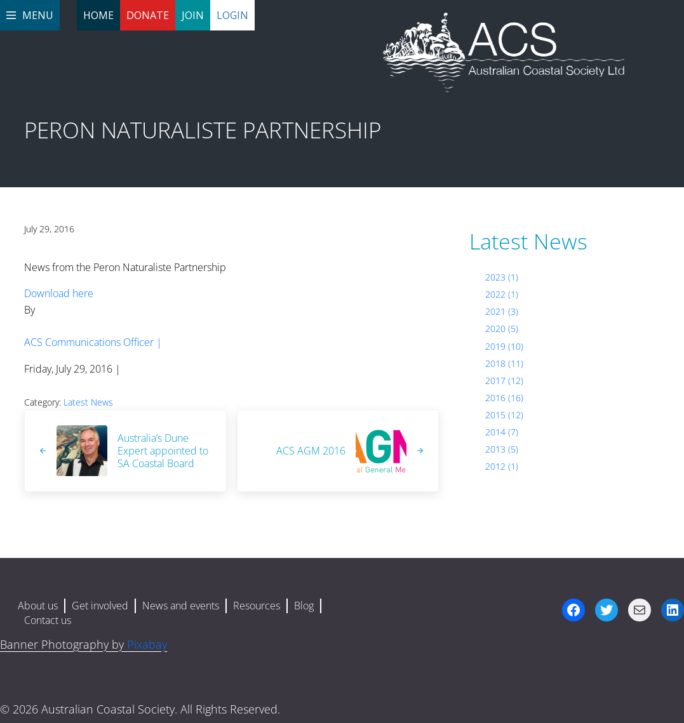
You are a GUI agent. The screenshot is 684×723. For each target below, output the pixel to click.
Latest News (88, 402)
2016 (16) (504, 398)
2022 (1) (501, 294)
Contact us (47, 620)
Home (98, 15)
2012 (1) (501, 466)
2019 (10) (504, 346)
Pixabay (147, 644)
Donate (147, 15)
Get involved (100, 606)
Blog (304, 606)
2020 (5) (501, 328)
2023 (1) (501, 277)
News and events (180, 606)
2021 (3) (501, 311)
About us (38, 606)
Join (193, 15)
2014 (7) (501, 432)
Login (232, 15)
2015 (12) (504, 415)
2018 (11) (504, 363)
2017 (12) (504, 381)
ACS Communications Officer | (93, 342)
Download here (58, 293)
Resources (256, 606)
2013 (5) (501, 449)
